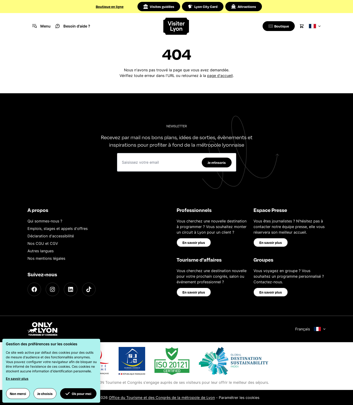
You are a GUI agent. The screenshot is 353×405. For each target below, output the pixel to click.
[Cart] (301, 26)
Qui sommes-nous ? (44, 221)
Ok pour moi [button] (78, 393)
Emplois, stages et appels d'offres (57, 228)
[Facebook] (34, 289)
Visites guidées (158, 6)
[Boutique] (278, 26)
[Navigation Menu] (41, 26)
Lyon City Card (203, 6)
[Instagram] (52, 289)
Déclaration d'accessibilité (50, 236)
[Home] (176, 26)
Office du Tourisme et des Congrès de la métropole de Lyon (162, 397)
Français (310, 329)
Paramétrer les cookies (239, 397)
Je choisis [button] (45, 393)
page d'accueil (220, 75)
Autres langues (40, 251)
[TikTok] (89, 289)
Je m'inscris (217, 162)
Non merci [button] (18, 393)
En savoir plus (193, 242)
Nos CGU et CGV (42, 243)
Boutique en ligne (109, 6)
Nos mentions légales (46, 258)
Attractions (243, 6)
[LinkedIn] (70, 289)
